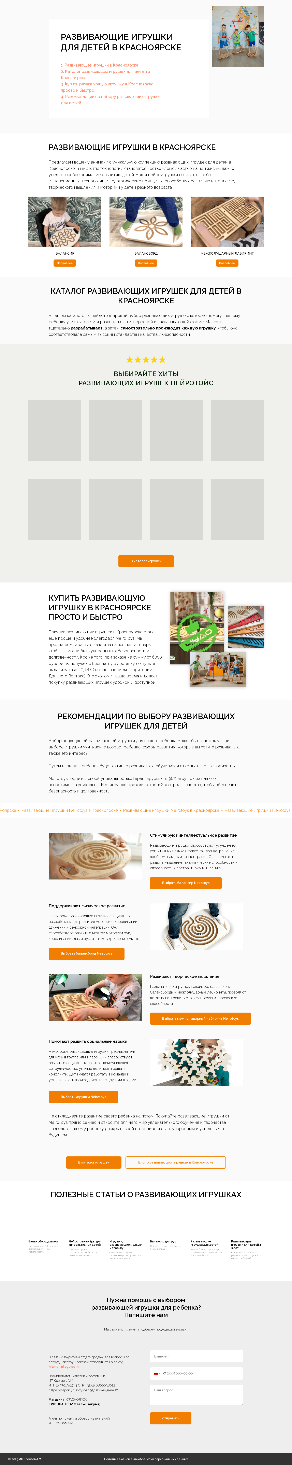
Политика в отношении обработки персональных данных (146, 1459)
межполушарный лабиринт (227, 253)
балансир (65, 253)
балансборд (146, 253)
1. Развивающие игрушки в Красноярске (99, 65)
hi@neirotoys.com (64, 1367)
